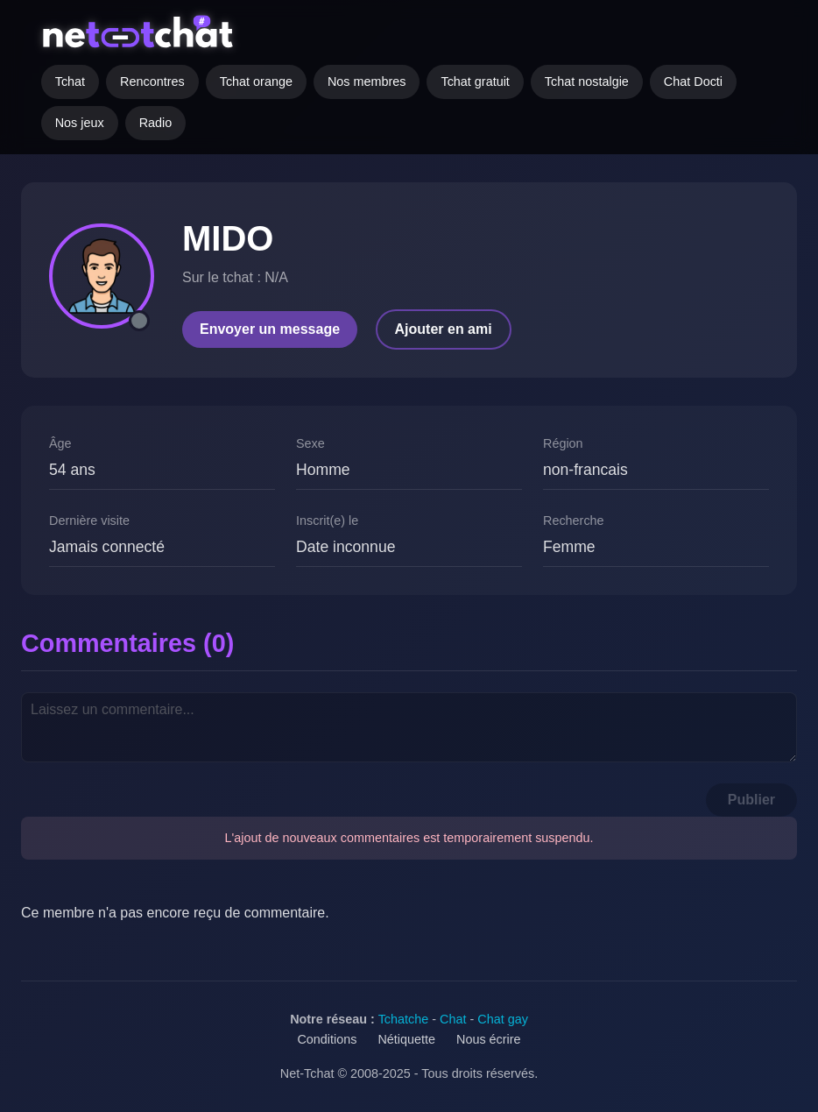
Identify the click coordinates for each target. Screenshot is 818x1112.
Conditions (326, 1039)
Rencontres (152, 81)
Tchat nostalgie (587, 81)
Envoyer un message (270, 329)
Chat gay (502, 1019)
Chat (453, 1019)
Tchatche (403, 1019)
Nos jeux (79, 123)
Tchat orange (256, 81)
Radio (156, 123)
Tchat (70, 81)
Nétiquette (406, 1039)
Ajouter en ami (443, 329)
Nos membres (367, 81)
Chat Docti (693, 81)
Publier (751, 799)
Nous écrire (488, 1039)
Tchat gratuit (475, 81)
